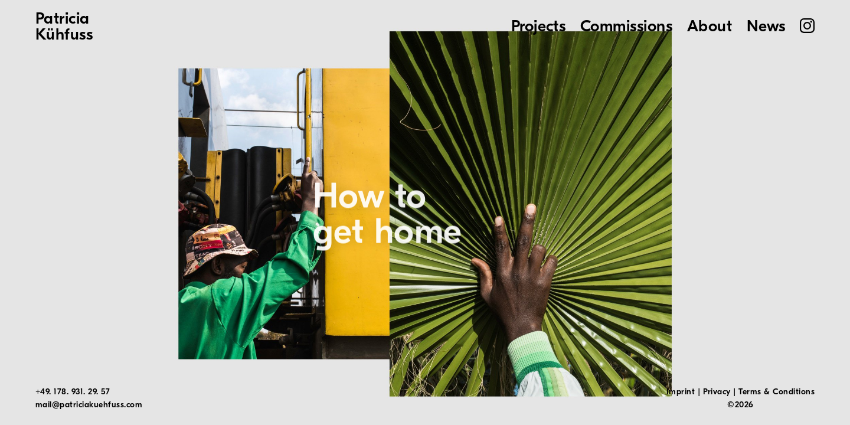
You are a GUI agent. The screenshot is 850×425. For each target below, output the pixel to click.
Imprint (680, 392)
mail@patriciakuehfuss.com (88, 405)
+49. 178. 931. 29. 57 (72, 392)
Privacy (717, 392)
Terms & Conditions (776, 392)
